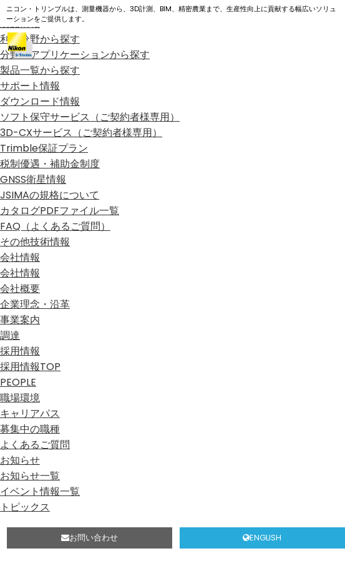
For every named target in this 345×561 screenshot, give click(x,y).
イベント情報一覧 (40, 491)
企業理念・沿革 (35, 304)
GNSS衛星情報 (33, 179)
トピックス (25, 507)
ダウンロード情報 (40, 101)
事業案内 (20, 320)
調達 (10, 335)
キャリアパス (30, 413)
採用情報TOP (30, 366)
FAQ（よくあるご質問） (55, 226)
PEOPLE (18, 382)
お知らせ (20, 460)
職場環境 (20, 398)
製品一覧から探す (40, 70)
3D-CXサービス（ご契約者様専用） (81, 132)
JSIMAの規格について (49, 195)
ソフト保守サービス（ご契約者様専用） (90, 117)
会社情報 (20, 257)
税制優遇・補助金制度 (50, 164)
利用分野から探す (40, 39)
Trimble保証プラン (44, 148)
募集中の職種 (30, 429)
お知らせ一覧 (30, 476)
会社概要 (20, 288)
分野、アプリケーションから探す (75, 54)
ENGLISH (262, 538)
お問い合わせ (89, 538)
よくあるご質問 (35, 444)
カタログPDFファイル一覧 (59, 210)
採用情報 (20, 351)
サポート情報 (30, 86)
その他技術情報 (35, 242)
